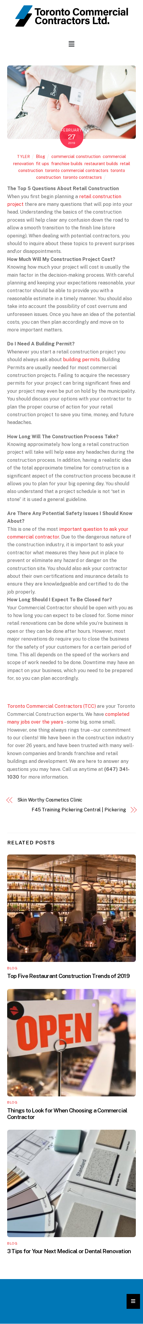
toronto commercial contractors (76, 170)
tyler (23, 156)
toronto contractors (82, 177)
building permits (81, 359)
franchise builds (66, 163)
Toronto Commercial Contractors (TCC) (51, 706)
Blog (40, 156)
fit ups (42, 163)
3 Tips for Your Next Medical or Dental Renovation (69, 1251)
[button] (71, 43)
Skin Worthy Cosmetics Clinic (50, 800)
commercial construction (76, 156)
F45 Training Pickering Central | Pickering (79, 810)
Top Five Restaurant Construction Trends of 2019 (68, 976)
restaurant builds (101, 163)
